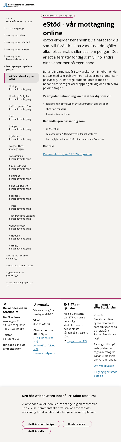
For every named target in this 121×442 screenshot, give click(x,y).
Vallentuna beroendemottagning (20, 237)
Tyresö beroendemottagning (20, 207)
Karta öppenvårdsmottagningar (19, 20)
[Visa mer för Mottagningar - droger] (4, 49)
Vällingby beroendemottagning (20, 247)
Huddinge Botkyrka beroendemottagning (20, 98)
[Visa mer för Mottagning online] (4, 35)
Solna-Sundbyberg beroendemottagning (20, 187)
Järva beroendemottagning (20, 118)
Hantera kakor (76, 424)
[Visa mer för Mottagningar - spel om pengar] (4, 66)
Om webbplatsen (104, 365)
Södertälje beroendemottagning (20, 197)
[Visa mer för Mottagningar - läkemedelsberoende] (4, 56)
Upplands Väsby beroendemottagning (20, 227)
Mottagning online (15, 35)
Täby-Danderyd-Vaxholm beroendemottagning (22, 217)
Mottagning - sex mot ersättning (17, 257)
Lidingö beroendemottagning (20, 128)
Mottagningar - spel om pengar (19, 68)
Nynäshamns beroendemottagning (20, 157)
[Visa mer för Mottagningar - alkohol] (4, 42)
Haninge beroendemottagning (20, 88)
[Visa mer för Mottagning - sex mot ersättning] (4, 255)
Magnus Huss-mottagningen (16, 147)
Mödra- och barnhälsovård (19, 265)
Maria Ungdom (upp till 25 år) (19, 284)
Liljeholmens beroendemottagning (20, 137)
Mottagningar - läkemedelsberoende (17, 58)
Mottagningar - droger (17, 49)
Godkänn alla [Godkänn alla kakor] (36, 431)
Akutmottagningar (15, 28)
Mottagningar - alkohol (18, 42)
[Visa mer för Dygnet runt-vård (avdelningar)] (4, 272)
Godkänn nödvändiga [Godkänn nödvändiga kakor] (41, 424)
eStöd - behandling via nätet (21, 78)
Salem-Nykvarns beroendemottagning (20, 167)
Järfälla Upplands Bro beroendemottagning (20, 108)
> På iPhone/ (40, 338)
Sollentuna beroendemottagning (20, 177)
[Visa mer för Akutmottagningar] (4, 28)
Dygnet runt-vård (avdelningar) (15, 274)
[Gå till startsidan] (60, 5)
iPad (50, 338)
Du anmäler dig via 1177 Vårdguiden (67, 154)
